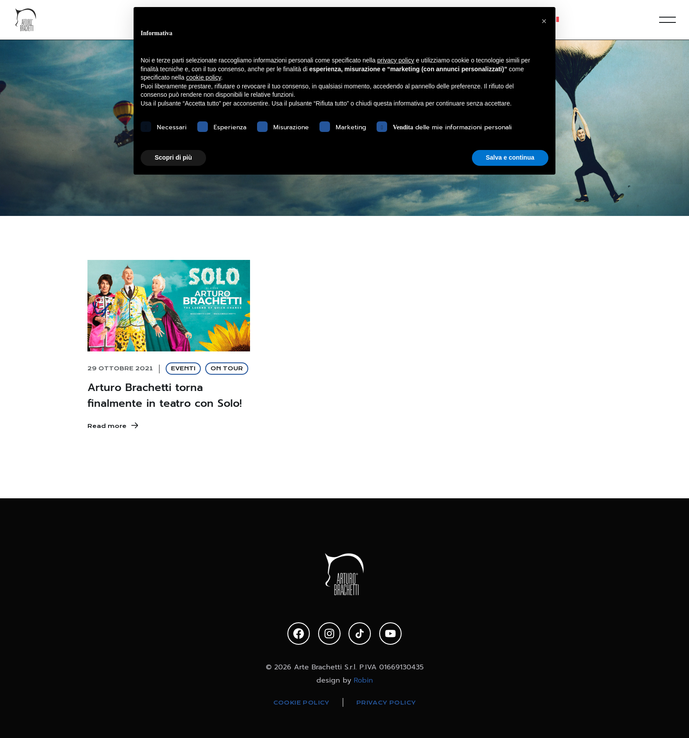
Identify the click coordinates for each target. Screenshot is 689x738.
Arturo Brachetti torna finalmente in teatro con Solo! (164, 395)
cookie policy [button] (203, 77)
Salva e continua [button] (510, 157)
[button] (544, 21)
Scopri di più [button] (173, 157)
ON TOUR (226, 368)
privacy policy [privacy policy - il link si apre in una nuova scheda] (395, 60)
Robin (363, 680)
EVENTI (183, 368)
